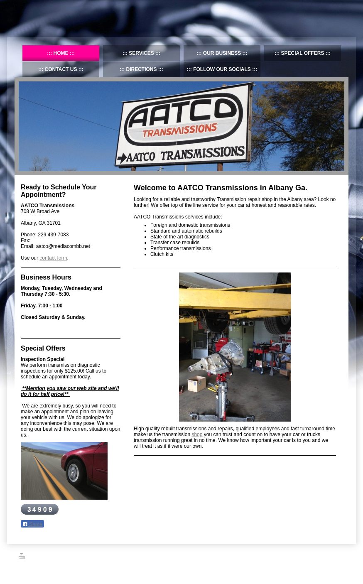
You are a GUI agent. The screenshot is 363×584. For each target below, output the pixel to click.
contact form (53, 258)
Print (28, 557)
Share (32, 524)
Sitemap (49, 557)
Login (338, 556)
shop (196, 434)
